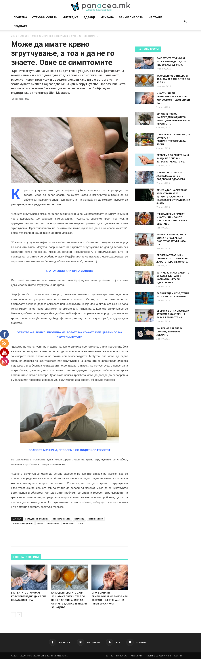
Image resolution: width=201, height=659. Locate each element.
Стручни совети (45, 17)
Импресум (121, 655)
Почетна (20, 17)
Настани (155, 17)
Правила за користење (158, 655)
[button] (185, 22)
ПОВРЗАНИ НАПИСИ (26, 557)
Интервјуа (70, 17)
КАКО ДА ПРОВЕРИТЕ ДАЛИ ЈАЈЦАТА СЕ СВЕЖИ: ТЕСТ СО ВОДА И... (173, 79)
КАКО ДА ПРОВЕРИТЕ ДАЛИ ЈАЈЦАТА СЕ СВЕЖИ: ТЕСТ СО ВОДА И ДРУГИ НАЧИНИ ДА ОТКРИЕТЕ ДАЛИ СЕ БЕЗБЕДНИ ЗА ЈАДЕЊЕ (69, 600)
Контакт (178, 655)
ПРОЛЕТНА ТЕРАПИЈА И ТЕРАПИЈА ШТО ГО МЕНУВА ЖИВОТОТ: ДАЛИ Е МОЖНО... (172, 258)
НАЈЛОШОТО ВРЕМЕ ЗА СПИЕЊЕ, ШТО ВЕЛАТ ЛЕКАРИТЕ (169, 331)
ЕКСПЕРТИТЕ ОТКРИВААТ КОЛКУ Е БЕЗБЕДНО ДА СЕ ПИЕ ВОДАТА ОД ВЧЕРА (28, 596)
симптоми (68, 523)
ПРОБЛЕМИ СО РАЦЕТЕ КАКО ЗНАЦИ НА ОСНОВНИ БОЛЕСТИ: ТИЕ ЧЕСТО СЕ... (172, 158)
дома (14, 35)
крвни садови (96, 518)
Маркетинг (137, 655)
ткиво (80, 523)
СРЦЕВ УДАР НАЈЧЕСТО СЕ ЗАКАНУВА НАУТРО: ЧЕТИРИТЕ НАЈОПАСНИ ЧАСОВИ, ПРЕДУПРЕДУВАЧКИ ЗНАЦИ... (173, 197)
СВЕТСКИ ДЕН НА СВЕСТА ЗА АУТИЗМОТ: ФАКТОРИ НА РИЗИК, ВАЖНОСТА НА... (172, 314)
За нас (109, 655)
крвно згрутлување (23, 523)
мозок (40, 523)
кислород (79, 518)
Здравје (89, 17)
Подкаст (21, 26)
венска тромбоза (61, 518)
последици (53, 523)
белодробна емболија (37, 518)
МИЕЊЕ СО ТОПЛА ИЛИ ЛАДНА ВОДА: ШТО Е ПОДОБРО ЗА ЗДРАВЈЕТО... (171, 176)
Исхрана (107, 17)
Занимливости (131, 17)
